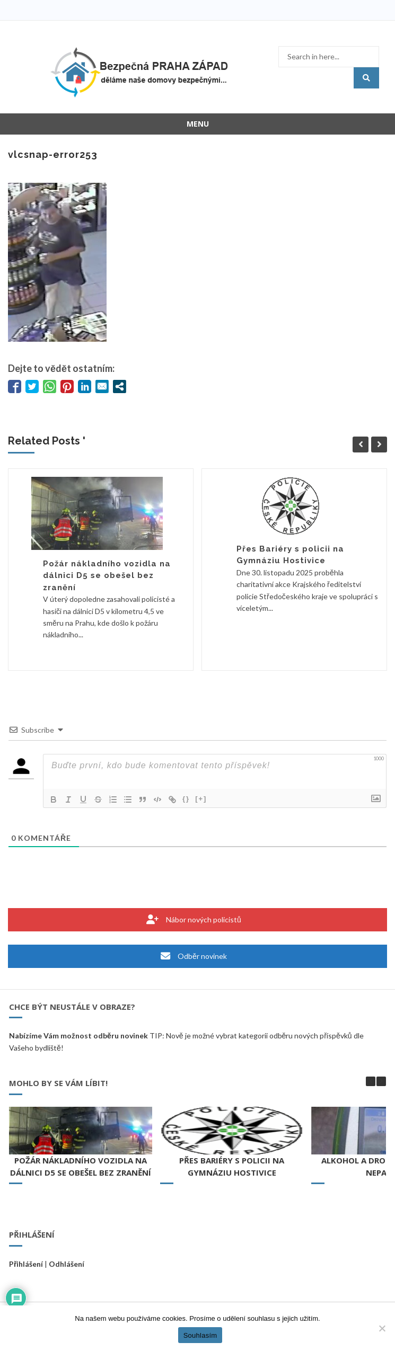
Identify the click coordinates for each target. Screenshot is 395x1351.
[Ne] (381, 1328)
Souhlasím (200, 1335)
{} (186, 799)
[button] (381, 1081)
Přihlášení (26, 1263)
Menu (198, 124)
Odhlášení (66, 1263)
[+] (201, 799)
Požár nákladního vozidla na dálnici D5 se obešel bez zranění (107, 575)
